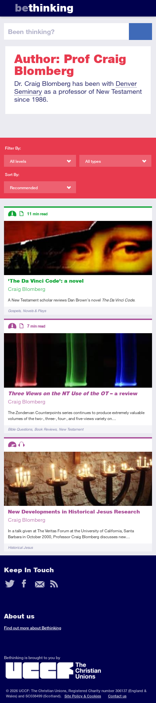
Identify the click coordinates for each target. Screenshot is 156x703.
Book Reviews (45, 429)
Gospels (14, 310)
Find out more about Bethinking (32, 627)
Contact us (117, 696)
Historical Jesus (20, 547)
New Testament (71, 429)
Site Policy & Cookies (82, 696)
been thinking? (31, 31)
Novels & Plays (34, 310)
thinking (44, 7)
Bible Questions (20, 429)
